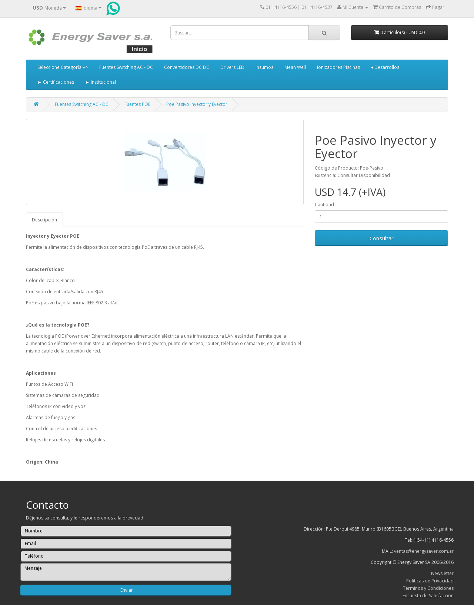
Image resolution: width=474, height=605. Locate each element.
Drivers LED (232, 67)
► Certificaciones (55, 82)
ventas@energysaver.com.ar (424, 551)
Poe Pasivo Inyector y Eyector (196, 104)
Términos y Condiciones (428, 588)
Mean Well (295, 67)
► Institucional (100, 82)
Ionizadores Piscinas (338, 67)
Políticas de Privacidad (430, 581)
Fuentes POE (137, 104)
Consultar (382, 238)
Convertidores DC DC (186, 67)
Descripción (44, 220)
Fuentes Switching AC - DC (126, 67)
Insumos (264, 67)
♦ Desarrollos (385, 67)
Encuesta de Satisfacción (428, 595)
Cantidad (324, 204)
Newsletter (442, 573)
